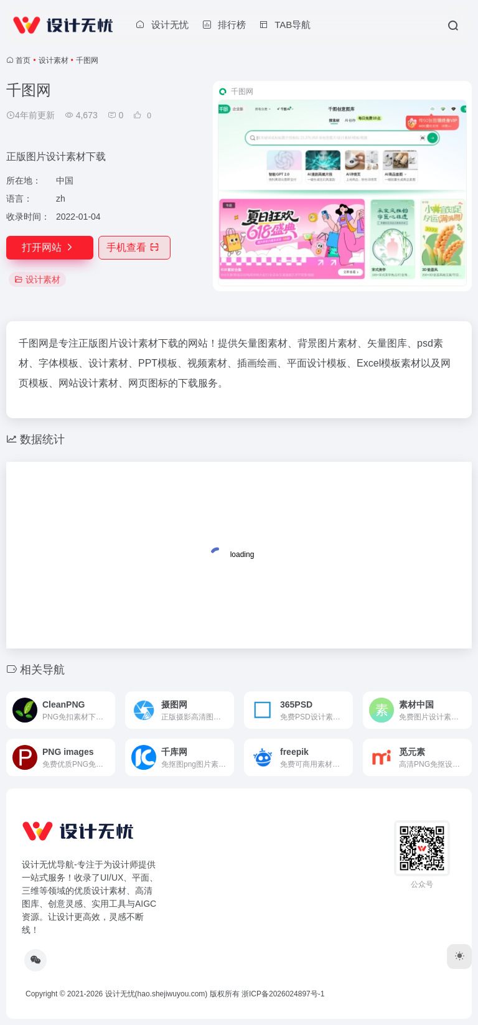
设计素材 (53, 60)
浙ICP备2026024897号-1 (282, 994)
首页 (23, 60)
